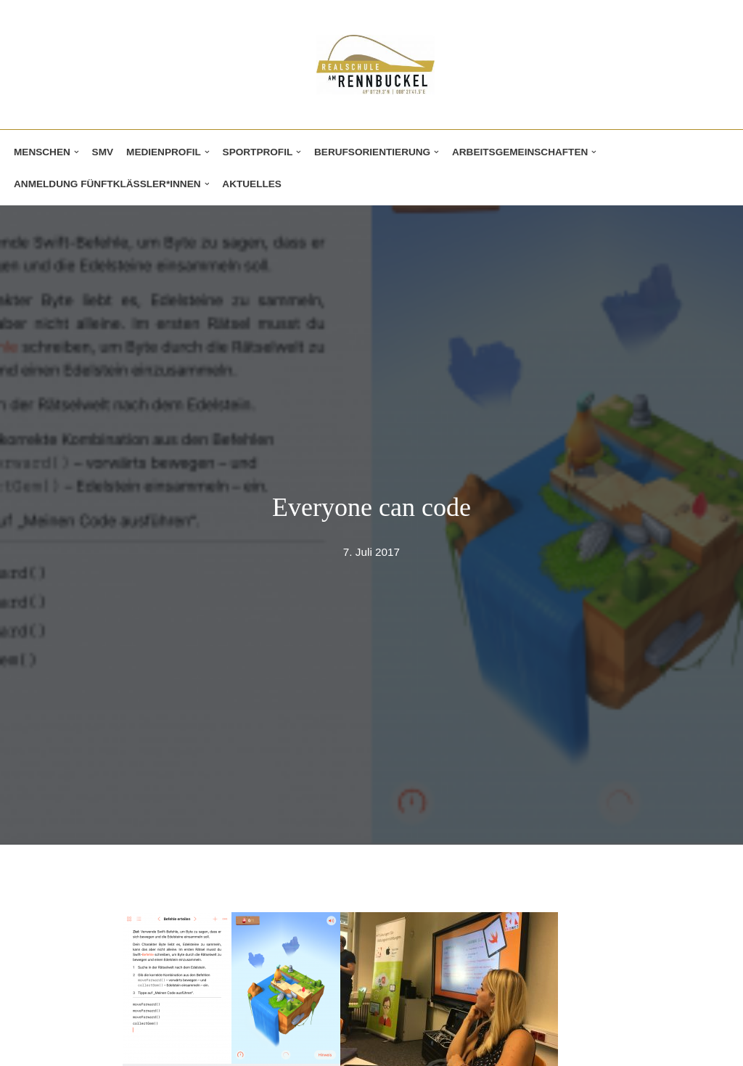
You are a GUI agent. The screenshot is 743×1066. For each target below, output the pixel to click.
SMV (102, 152)
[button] (76, 152)
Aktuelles (252, 184)
